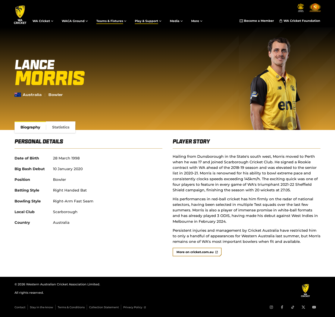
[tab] (30, 127)
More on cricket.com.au (197, 252)
